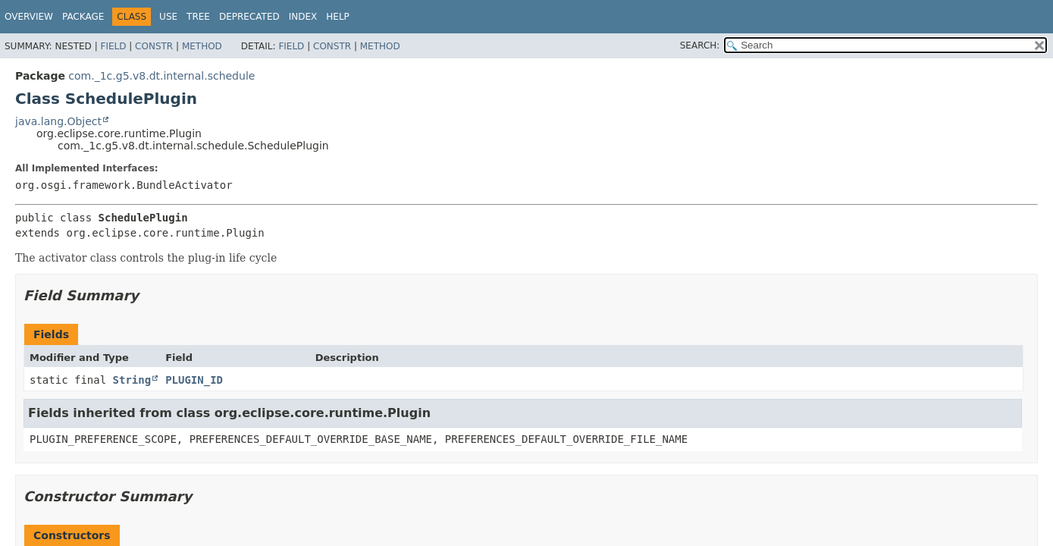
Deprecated (249, 16)
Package (83, 16)
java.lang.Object (58, 121)
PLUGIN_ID (194, 380)
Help (337, 16)
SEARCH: (700, 45)
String (132, 380)
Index (303, 16)
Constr (154, 46)
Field (113, 46)
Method (202, 46)
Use (168, 16)
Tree (198, 16)
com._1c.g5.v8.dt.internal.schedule (161, 76)
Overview (29, 16)
